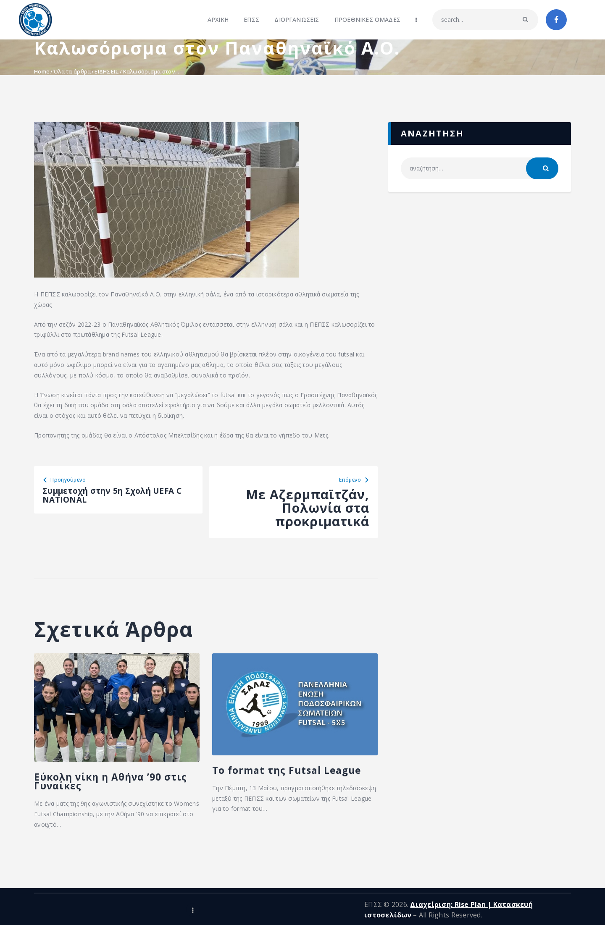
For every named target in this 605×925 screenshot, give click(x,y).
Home (42, 71)
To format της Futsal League (294, 782)
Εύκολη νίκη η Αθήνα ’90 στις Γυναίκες (92, 795)
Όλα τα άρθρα (72, 71)
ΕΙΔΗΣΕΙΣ (107, 71)
